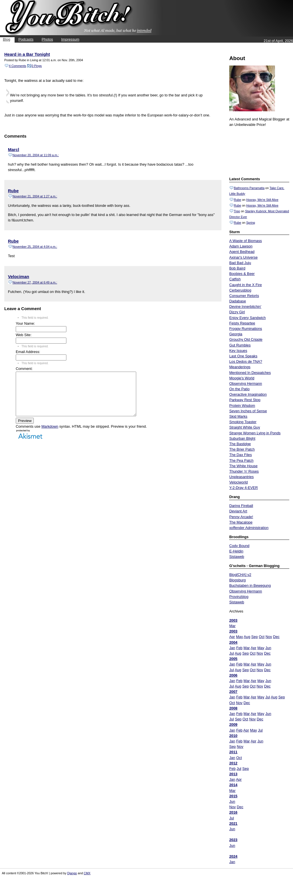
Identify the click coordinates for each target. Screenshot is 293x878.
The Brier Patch (242, 449)
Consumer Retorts (244, 296)
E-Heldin (236, 551)
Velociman (18, 276)
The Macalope (240, 522)
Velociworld (238, 482)
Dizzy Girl (237, 312)
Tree (237, 211)
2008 (233, 708)
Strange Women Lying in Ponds (254, 433)
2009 (233, 724)
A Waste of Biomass (245, 241)
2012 (233, 763)
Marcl (13, 149)
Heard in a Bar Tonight (27, 54)
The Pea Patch (241, 460)
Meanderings (239, 367)
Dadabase (237, 301)
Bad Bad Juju (240, 263)
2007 (233, 691)
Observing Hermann (245, 383)
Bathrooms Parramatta (249, 188)
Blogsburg (237, 580)
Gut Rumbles (240, 345)
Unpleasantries (241, 477)
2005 (233, 659)
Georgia (235, 334)
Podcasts (25, 39)
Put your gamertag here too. (258, 151)
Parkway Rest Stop (244, 400)
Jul (231, 653)
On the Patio (239, 389)
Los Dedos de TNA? (245, 361)
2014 (233, 785)
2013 (233, 774)
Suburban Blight (242, 438)
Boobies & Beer (242, 273)
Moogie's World (241, 378)
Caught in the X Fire (245, 285)
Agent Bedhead (241, 251)
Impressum (70, 39)
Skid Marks (238, 416)
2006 (233, 675)
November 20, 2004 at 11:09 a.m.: (36, 155)
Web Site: (23, 335)
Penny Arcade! (241, 517)
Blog (6, 39)
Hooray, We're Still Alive (262, 199)
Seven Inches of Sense (248, 411)
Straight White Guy (244, 427)
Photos (47, 39)
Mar (232, 626)
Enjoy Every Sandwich (247, 318)
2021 (233, 823)
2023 (233, 840)
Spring (250, 222)
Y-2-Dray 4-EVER (243, 487)
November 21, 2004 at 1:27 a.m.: (35, 196)
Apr (232, 637)
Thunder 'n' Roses (244, 471)
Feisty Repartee (242, 323)
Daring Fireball (241, 506)
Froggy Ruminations (245, 328)
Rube (237, 199)
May (239, 637)
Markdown (49, 435)
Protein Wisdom (242, 405)
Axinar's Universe (243, 257)
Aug (247, 637)
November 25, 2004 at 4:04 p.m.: (35, 246)
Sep (254, 637)
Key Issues (238, 350)
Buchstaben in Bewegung (250, 585)
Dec (276, 637)
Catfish (235, 279)
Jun (268, 648)
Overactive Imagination (248, 394)
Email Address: (28, 352)
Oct (261, 637)
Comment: (24, 368)
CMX (87, 873)
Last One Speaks (243, 356)
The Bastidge (240, 444)
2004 (233, 642)
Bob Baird (237, 268)
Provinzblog (238, 596)
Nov (269, 637)
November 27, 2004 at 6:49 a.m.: (35, 282)
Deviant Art (238, 511)
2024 (233, 856)
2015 (233, 796)
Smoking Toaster (242, 422)
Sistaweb (236, 556)
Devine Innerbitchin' (245, 306)
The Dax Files (240, 455)
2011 (233, 752)
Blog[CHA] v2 (240, 574)
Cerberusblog (240, 290)
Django (72, 873)
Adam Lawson (240, 246)
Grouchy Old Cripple (245, 339)
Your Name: (25, 323)
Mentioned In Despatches (250, 372)
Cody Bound (239, 546)
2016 (233, 812)
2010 (233, 736)
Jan (232, 648)
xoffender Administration (248, 528)
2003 (233, 620)
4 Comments (17, 66)
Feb (239, 648)
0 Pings (36, 66)
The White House (243, 466)
